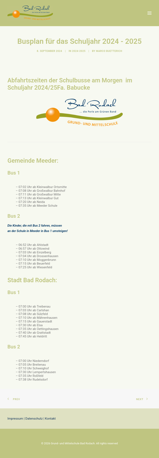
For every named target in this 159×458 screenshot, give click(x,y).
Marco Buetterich (109, 51)
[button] (149, 13)
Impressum (15, 418)
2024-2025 (79, 51)
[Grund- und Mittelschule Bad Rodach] (30, 13)
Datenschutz (34, 418)
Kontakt (50, 418)
